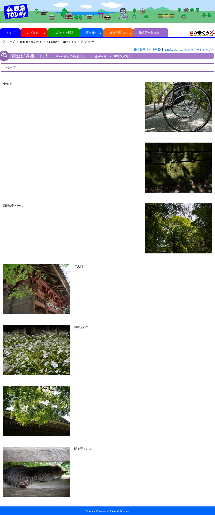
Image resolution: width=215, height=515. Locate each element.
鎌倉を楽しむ (118, 32)
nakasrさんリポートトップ (63, 41)
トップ (10, 32)
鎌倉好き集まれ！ (150, 32)
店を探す (91, 32)
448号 (155, 49)
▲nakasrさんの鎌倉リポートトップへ (189, 49)
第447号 (89, 41)
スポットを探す (64, 32)
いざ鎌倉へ (34, 32)
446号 (139, 49)
